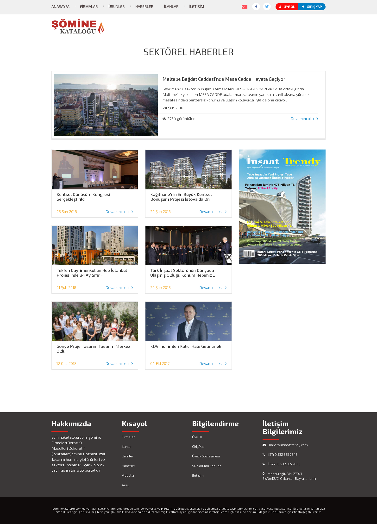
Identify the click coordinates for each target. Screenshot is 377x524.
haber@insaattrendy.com (285, 445)
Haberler (144, 6)
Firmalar (89, 6)
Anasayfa (60, 6)
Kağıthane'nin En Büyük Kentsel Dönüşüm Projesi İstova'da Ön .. (181, 195)
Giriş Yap (312, 7)
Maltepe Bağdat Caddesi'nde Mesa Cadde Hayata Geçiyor (224, 79)
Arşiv (125, 485)
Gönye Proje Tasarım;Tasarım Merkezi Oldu (94, 347)
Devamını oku (304, 118)
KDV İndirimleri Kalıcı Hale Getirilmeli (185, 346)
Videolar (128, 475)
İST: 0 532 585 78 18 (280, 454)
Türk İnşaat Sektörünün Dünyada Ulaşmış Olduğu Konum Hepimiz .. (182, 271)
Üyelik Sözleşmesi (206, 456)
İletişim (196, 6)
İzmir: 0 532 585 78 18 (281, 464)
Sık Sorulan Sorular (206, 466)
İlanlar (171, 6)
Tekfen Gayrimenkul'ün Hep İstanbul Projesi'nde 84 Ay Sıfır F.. (92, 271)
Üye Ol (287, 7)
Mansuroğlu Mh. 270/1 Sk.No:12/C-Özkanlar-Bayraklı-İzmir (289, 476)
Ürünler (116, 6)
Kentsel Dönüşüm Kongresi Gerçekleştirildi (83, 195)
